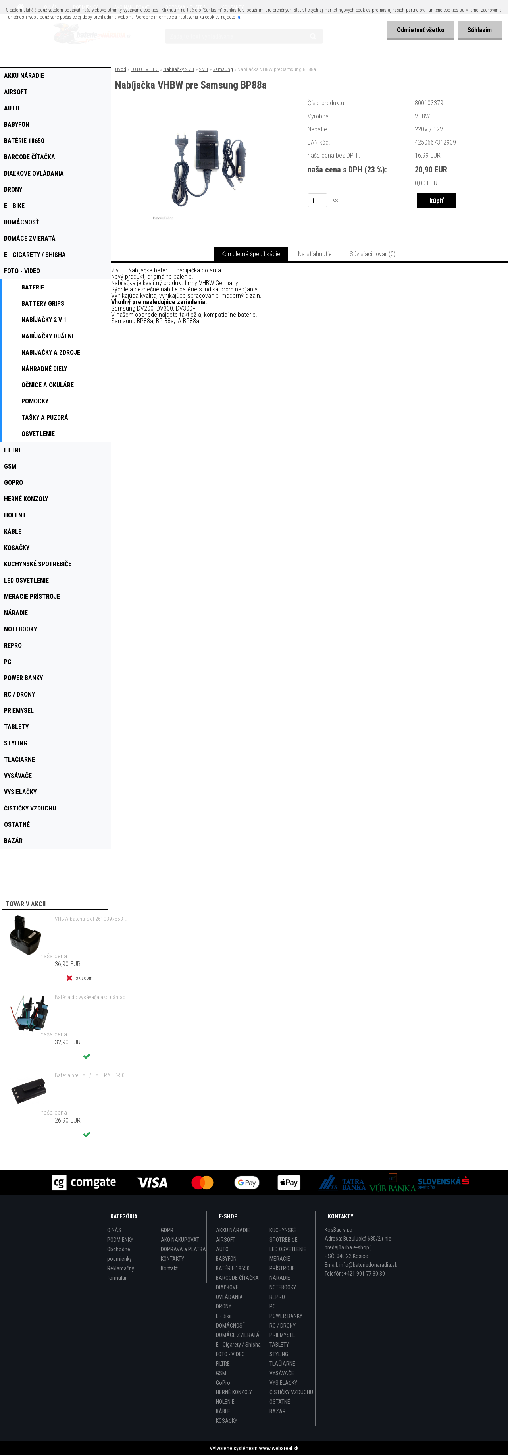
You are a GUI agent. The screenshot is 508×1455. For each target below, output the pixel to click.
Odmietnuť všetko (420, 30)
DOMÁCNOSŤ (230, 1325)
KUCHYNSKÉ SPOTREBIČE (283, 1235)
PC (272, 1306)
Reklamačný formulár (120, 1273)
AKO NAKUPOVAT (180, 1240)
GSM (221, 1373)
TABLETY (279, 1344)
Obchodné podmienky (119, 1254)
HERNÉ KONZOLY (234, 1392)
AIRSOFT (225, 1240)
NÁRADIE (279, 1278)
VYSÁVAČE (281, 1373)
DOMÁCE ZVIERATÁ (238, 1335)
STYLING (278, 1354)
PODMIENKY (120, 1240)
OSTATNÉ (279, 1402)
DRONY (223, 1306)
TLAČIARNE (282, 1363)
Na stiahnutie (315, 254)
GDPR (167, 1230)
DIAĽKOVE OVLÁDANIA (229, 1292)
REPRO (277, 1297)
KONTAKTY (172, 1259)
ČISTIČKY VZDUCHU (291, 1392)
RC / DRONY (282, 1325)
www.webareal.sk (278, 1448)
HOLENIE (225, 1402)
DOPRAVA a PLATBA (183, 1249)
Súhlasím (480, 30)
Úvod (120, 69)
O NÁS (114, 1230)
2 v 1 (203, 69)
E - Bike (224, 1316)
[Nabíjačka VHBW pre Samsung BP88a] (209, 109)
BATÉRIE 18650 (233, 1268)
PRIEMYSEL (282, 1335)
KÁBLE (223, 1411)
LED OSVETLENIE (287, 1249)
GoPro (223, 1383)
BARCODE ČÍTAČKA (237, 1278)
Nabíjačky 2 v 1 (178, 69)
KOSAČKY (226, 1421)
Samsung (223, 69)
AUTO (222, 1249)
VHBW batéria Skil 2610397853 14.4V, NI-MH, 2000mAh (92, 919)
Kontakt (169, 1268)
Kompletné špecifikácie (250, 254)
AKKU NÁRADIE (233, 1230)
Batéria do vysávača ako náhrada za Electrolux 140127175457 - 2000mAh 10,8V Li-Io (92, 997)
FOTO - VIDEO (145, 69)
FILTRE (223, 1363)
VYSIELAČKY (283, 1383)
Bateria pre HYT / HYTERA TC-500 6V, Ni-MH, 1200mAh (92, 1075)
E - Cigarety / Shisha (238, 1344)
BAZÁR (277, 1411)
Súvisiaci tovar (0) (373, 254)
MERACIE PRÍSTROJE (282, 1264)
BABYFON (226, 1259)
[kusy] (317, 200)
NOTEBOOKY (282, 1287)
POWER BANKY (285, 1316)
